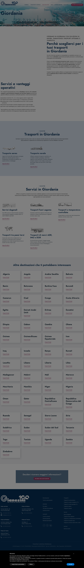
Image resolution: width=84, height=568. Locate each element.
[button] (74, 554)
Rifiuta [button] (31, 564)
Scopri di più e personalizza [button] (18, 564)
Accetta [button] (70, 564)
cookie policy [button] (27, 557)
